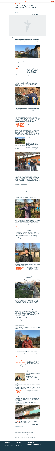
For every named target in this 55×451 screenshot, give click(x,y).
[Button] (33, 14)
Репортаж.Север (17, 3)
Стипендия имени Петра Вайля (9, 445)
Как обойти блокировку (19, 445)
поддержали (18, 421)
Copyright (17, 448)
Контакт (6, 448)
